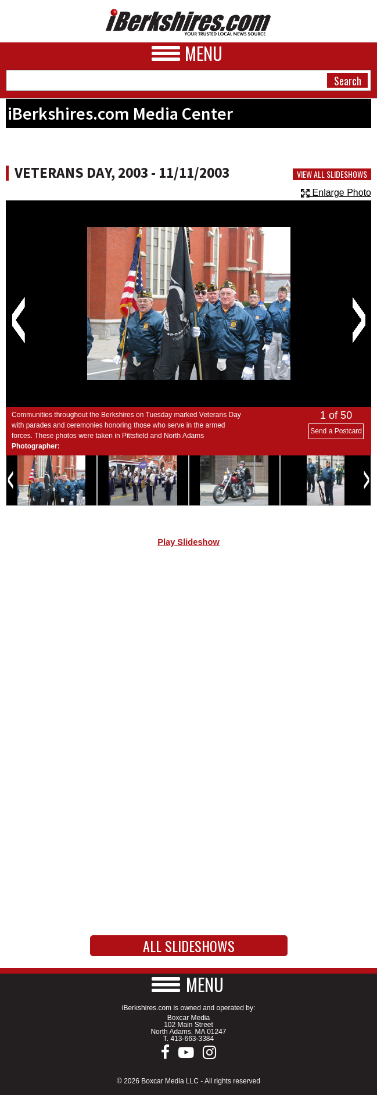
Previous (18, 320)
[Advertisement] (188, 654)
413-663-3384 (192, 1039)
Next (358, 320)
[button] (189, 984)
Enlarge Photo (336, 193)
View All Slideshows (332, 174)
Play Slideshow (188, 542)
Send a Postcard (336, 431)
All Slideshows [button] (189, 945)
